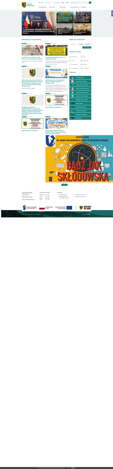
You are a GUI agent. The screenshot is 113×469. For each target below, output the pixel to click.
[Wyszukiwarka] (80, 2)
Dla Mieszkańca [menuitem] (42, 7)
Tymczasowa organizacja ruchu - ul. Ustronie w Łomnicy (55, 58)
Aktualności (24, 43)
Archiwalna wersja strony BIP (80, 196)
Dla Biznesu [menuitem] (63, 7)
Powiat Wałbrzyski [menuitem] (74, 7)
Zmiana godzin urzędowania (53, 107)
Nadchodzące (73, 44)
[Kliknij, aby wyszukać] (90, 2)
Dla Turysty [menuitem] (52, 7)
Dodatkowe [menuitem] (83, 7)
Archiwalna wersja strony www (80, 194)
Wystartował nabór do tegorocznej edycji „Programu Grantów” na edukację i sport (54, 81)
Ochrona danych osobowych (64, 197)
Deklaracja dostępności (63, 196)
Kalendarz (88, 44)
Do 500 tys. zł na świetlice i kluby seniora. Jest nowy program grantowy (32, 58)
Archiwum (64, 184)
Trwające (81, 44)
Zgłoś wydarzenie (87, 47)
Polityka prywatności (63, 194)
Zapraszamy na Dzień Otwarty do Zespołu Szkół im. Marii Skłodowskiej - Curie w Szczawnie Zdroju (56, 132)
